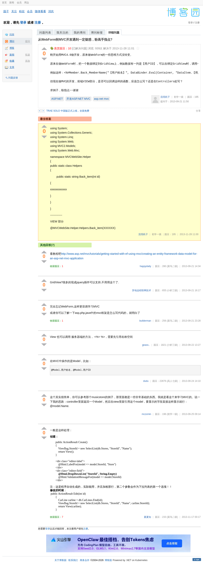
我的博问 (80, 32)
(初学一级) (172, 414)
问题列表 (45, 32)
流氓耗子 (165, 97)
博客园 (108, 560)
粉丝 (22, 11)
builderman (145, 320)
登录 (23, 22)
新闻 (11, 2)
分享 (198, 110)
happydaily (145, 266)
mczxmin (146, 414)
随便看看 (40, 11)
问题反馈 (13, 77)
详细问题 (113, 32)
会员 (19, 2)
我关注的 (62, 32)
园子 (6, 11)
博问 (12, 41)
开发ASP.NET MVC (78, 98)
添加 (27, 60)
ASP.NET (57, 98)
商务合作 (84, 560)
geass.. (146, 345)
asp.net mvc (101, 98)
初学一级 (178, 97)
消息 (51, 11)
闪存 (12, 34)
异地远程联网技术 (141, 290)
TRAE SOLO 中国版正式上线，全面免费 (67, 110)
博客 (12, 48)
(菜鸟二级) (172, 266)
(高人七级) (172, 381)
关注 (14, 11)
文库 (12, 67)
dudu (145, 381)
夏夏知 (147, 517)
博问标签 (97, 32)
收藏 (12, 60)
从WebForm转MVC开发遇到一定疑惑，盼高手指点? (75, 39)
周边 (26, 2)
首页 (4, 2)
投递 (27, 54)
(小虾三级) (172, 290)
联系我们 (73, 560)
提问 (27, 41)
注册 (37, 22)
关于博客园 (60, 560)
